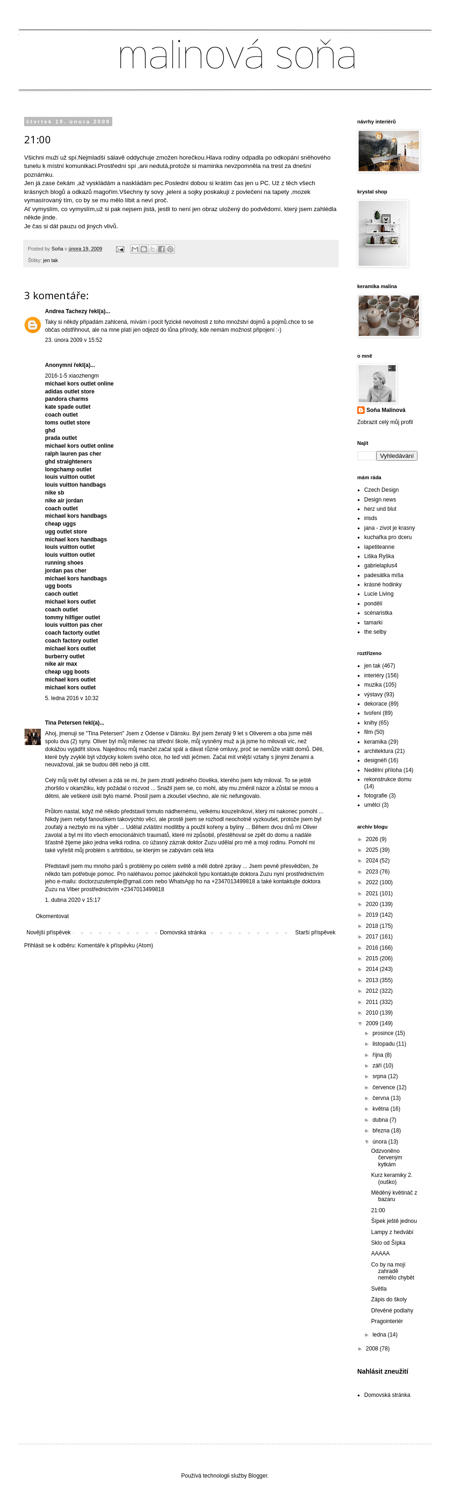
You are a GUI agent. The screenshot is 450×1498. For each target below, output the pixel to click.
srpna (380, 1076)
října (379, 1055)
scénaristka (378, 613)
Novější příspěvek (48, 932)
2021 (373, 893)
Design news (380, 499)
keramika (375, 742)
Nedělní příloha (383, 770)
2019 (373, 915)
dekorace (375, 704)
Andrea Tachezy (66, 311)
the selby (375, 632)
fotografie (375, 795)
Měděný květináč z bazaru (394, 1195)
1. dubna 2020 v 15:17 (72, 900)
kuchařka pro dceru (388, 537)
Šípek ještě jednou (394, 1221)
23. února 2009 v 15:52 (73, 340)
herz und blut (380, 509)
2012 (373, 991)
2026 (373, 839)
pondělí (373, 603)
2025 (373, 850)
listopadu (384, 1044)
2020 (373, 904)
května (382, 1109)
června (382, 1098)
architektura (378, 751)
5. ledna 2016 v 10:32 (71, 698)
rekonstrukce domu (387, 779)
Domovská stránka (183, 932)
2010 (373, 1012)
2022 (373, 882)
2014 (373, 969)
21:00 (378, 1210)
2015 (373, 958)
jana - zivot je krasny (389, 528)
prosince (384, 1033)
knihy (370, 723)
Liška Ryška (379, 556)
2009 (373, 1023)
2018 (373, 926)
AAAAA (380, 1253)
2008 (373, 1348)
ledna (380, 1334)
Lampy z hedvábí (392, 1232)
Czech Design (381, 490)
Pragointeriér (387, 1321)
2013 (373, 980)
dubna (381, 1120)
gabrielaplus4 (380, 565)
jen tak (50, 260)
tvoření (372, 713)
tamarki (373, 622)
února (380, 1141)
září (378, 1065)
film (368, 732)
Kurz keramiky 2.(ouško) (391, 1178)
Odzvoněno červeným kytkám (386, 1158)
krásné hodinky (383, 584)
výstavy (373, 694)
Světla (378, 1289)
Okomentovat (52, 916)
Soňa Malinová (385, 410)
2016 (373, 948)
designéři (375, 760)
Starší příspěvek (315, 932)
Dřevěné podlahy (392, 1310)
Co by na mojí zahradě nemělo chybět (392, 1271)
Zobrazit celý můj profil (385, 422)
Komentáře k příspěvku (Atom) (115, 945)
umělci (372, 805)
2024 (373, 860)
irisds (370, 518)
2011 (373, 1002)
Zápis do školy (389, 1299)
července (385, 1087)
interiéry (374, 675)
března (382, 1130)
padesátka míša (384, 575)
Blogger (257, 1475)
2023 (373, 871)
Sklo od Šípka (388, 1243)
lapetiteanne (379, 547)
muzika (373, 684)
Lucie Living (378, 594)
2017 (373, 936)
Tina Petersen (63, 723)
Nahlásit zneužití (382, 1371)
